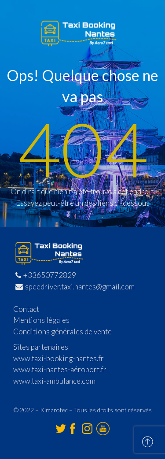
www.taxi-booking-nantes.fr (58, 358)
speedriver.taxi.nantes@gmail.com (75, 286)
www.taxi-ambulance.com (54, 380)
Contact (26, 309)
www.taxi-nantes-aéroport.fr (59, 369)
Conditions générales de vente (62, 331)
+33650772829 (45, 275)
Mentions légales (41, 320)
